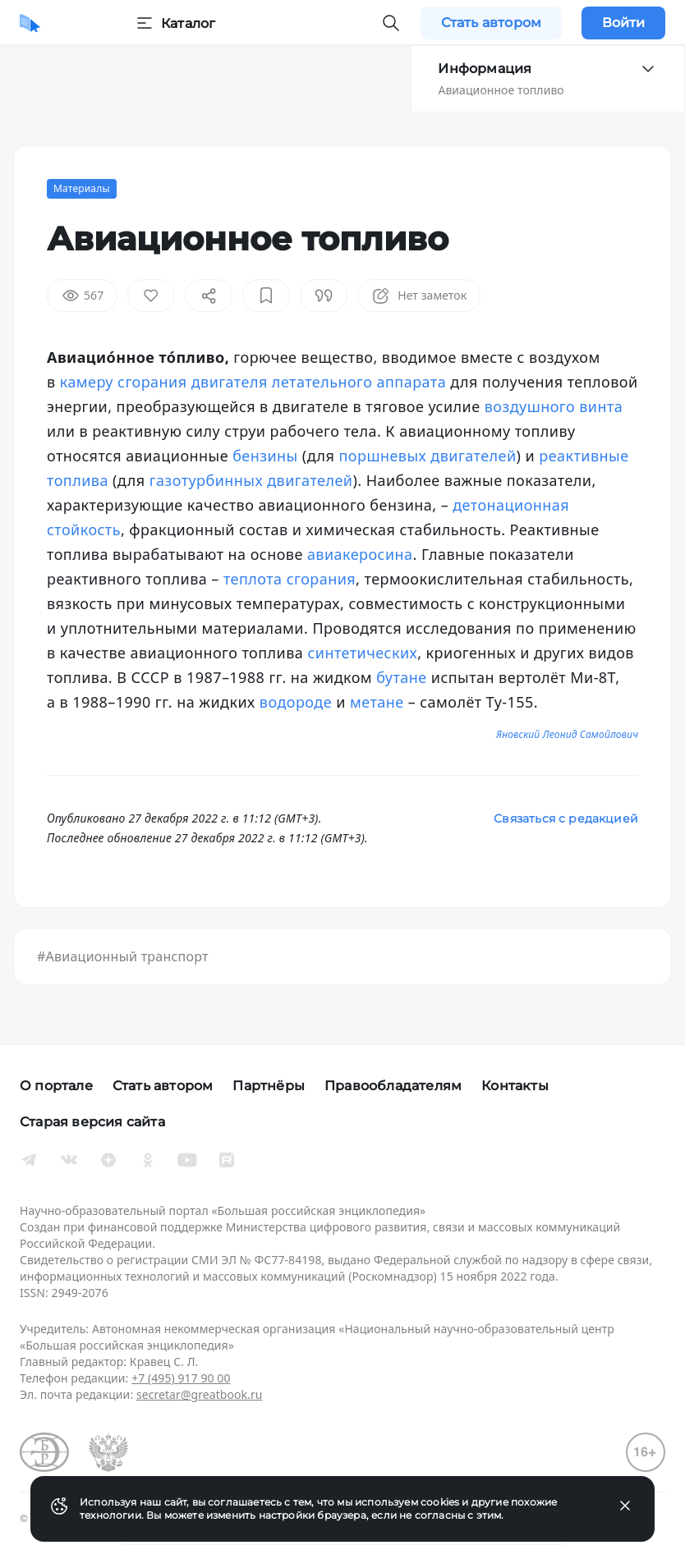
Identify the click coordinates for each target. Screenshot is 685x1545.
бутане (401, 677)
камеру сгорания (123, 382)
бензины (265, 455)
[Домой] (30, 23)
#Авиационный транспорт (123, 956)
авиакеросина (360, 554)
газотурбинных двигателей (251, 480)
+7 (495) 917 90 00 (180, 1378)
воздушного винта (554, 406)
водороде (296, 702)
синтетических (362, 652)
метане (377, 702)
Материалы (81, 188)
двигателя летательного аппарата (318, 382)
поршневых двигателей (428, 455)
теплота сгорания (289, 579)
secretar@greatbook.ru (199, 1394)
